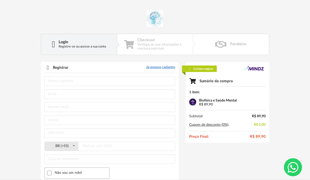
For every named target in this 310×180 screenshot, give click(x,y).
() (61, 146)
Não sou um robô (68, 172)
